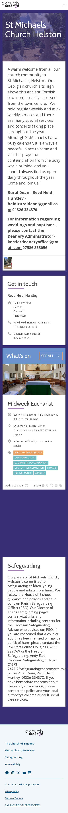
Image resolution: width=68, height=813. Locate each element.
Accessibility (12, 764)
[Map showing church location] (34, 523)
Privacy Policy (12, 791)
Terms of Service (14, 798)
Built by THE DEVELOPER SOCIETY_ (22, 805)
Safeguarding (13, 757)
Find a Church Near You (20, 750)
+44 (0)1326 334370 (25, 327)
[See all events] (51, 356)
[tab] (17, 485)
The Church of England (19, 743)
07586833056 (21, 338)
